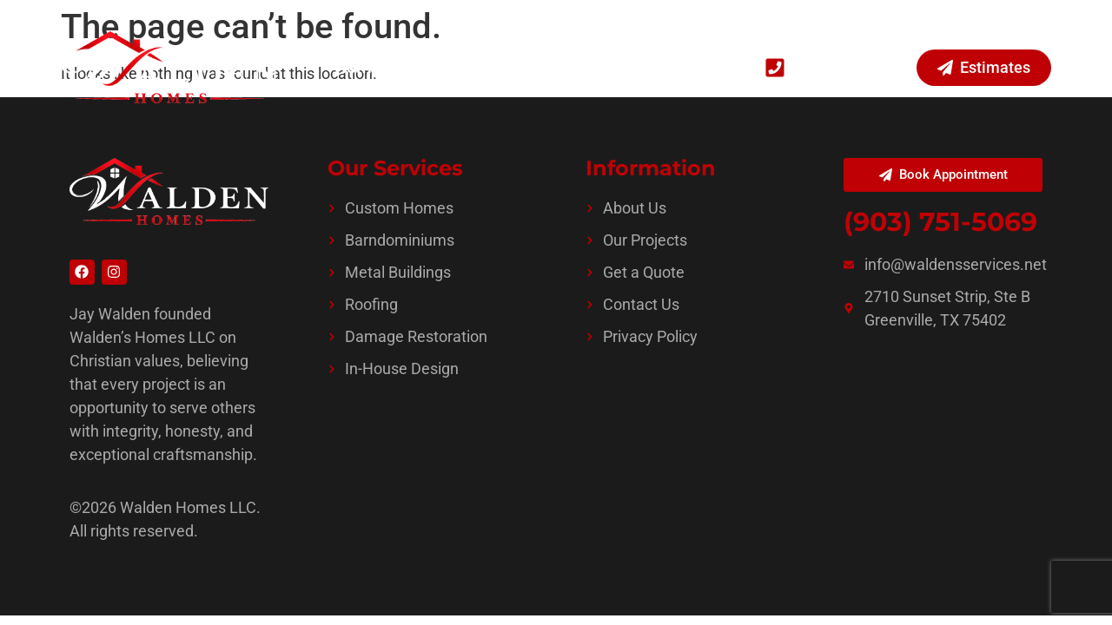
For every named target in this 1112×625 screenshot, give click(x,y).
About (615, 67)
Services (444, 68)
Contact (691, 67)
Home (357, 67)
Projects (538, 67)
